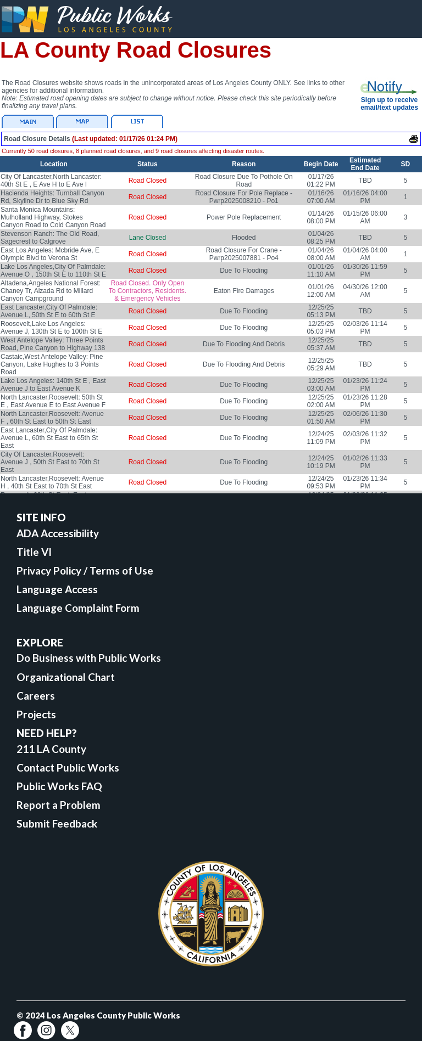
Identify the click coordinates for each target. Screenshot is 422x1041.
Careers (35, 695)
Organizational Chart (65, 677)
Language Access (57, 589)
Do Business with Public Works (88, 657)
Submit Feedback (56, 823)
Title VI (34, 551)
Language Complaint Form (78, 607)
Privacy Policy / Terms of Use (84, 570)
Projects (36, 714)
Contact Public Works (67, 767)
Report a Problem (58, 804)
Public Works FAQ (59, 786)
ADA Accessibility (57, 533)
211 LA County (51, 748)
